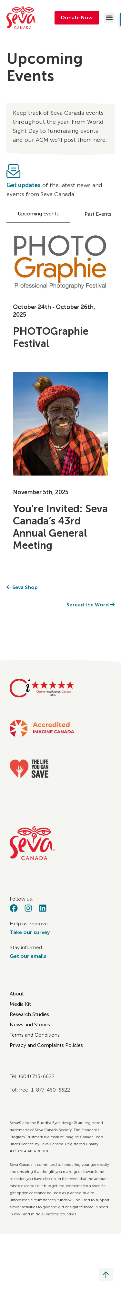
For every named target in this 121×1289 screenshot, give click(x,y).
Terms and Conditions (35, 1035)
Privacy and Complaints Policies (46, 1045)
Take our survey (30, 932)
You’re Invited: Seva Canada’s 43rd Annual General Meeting (60, 527)
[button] (109, 18)
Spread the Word (90, 605)
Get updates (23, 185)
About (17, 994)
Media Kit (20, 1004)
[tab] (38, 214)
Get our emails (28, 956)
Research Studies (29, 1014)
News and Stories (30, 1024)
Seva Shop (22, 587)
